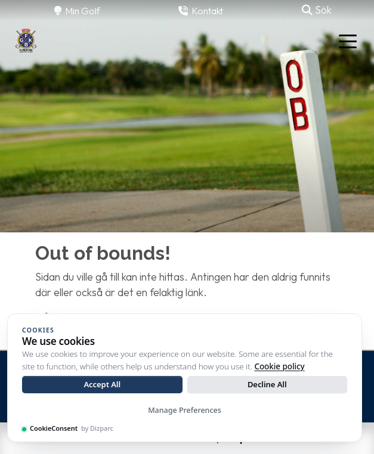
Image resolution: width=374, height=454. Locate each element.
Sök (317, 10)
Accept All (102, 384)
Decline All (267, 384)
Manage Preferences (184, 410)
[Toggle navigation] (347, 40)
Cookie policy (279, 366)
